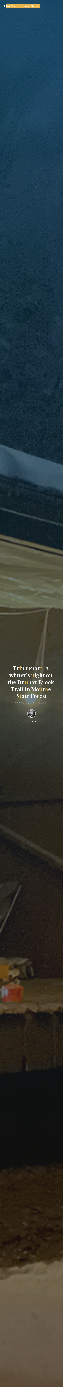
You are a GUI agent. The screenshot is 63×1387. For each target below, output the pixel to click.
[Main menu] (58, 6)
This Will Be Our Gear (21, 6)
